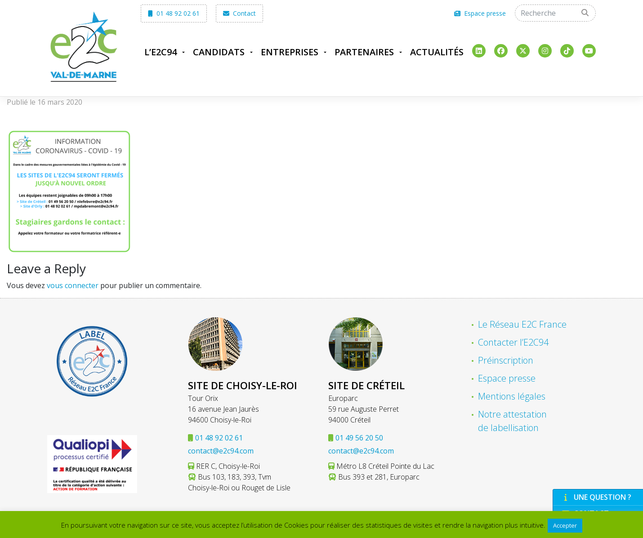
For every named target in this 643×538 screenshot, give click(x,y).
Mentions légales (511, 396)
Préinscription (505, 360)
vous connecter (72, 285)
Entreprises (289, 52)
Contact (239, 13)
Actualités (437, 52)
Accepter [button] (565, 525)
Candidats (219, 52)
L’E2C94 (160, 52)
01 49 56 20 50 (359, 438)
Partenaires (364, 52)
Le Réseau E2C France (522, 324)
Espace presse (480, 13)
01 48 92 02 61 (174, 13)
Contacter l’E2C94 (513, 342)
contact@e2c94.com (221, 451)
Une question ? (596, 497)
